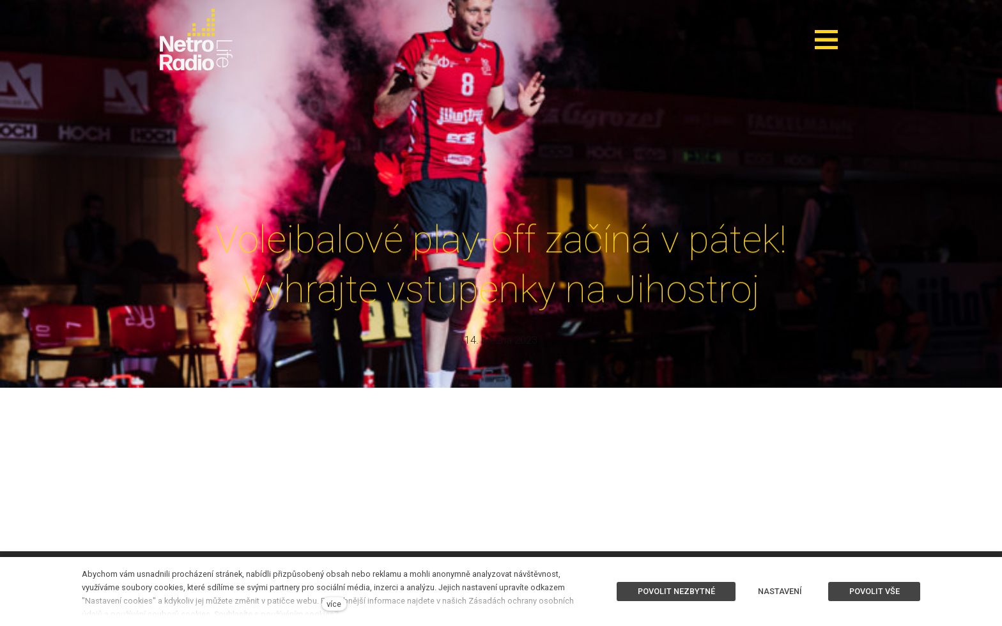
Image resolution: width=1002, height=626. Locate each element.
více (334, 604)
